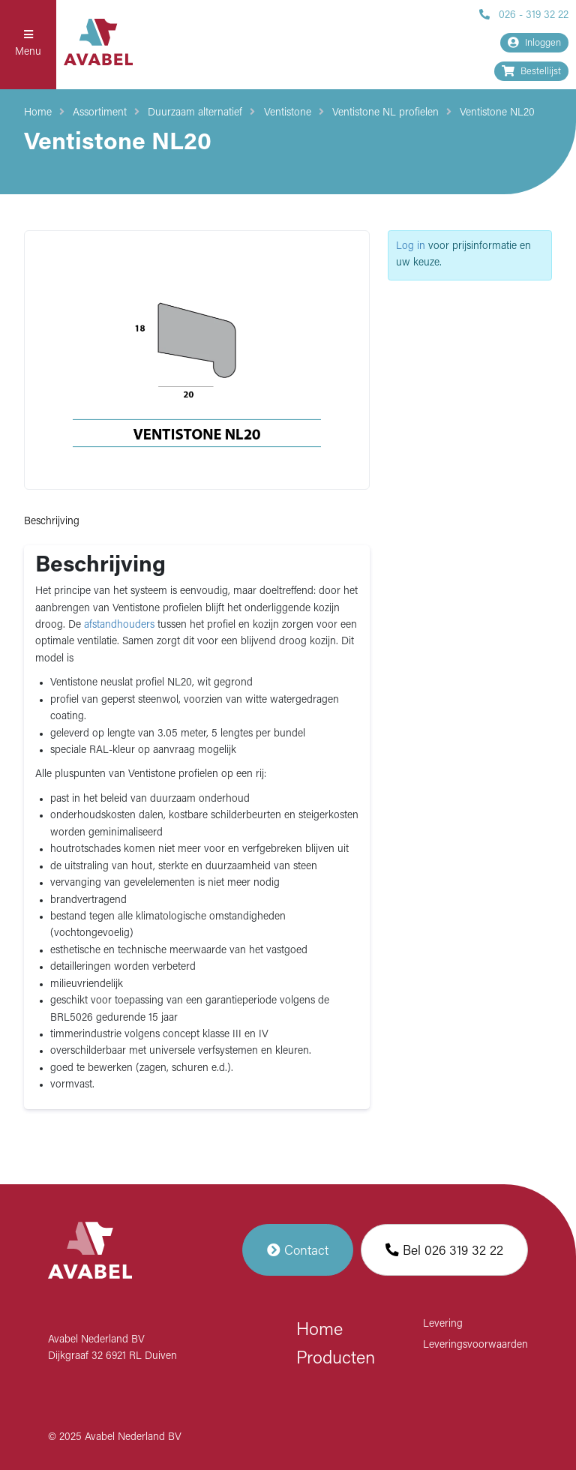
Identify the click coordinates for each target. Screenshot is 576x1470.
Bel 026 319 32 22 (444, 1250)
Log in (410, 246)
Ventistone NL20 (497, 112)
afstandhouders (119, 625)
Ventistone (287, 112)
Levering (443, 1324)
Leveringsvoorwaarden (475, 1345)
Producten (335, 1359)
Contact (297, 1250)
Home (38, 112)
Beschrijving (52, 521)
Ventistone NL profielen (385, 112)
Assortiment (100, 112)
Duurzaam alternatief (195, 112)
